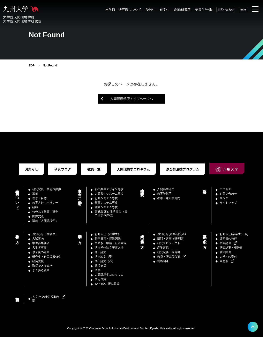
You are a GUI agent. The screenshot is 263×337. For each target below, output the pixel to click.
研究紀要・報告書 (168, 252)
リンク (224, 198)
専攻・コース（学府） (80, 193)
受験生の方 (17, 235)
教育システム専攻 (106, 202)
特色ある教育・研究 (45, 211)
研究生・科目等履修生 (46, 256)
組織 (35, 207)
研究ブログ (62, 169)
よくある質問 (41, 270)
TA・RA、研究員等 (107, 283)
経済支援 (38, 261)
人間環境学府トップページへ (131, 99)
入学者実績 (39, 247)
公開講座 (225, 243)
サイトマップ (228, 202)
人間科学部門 (165, 189)
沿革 (35, 193)
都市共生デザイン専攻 (109, 189)
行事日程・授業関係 (108, 238)
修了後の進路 (41, 252)
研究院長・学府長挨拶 (46, 189)
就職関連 (163, 261)
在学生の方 (80, 235)
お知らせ (31, 169)
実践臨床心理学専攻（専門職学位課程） (111, 213)
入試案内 (38, 238)
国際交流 (38, 216)
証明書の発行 (228, 238)
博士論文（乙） (105, 261)
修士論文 (100, 252)
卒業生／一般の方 (205, 237)
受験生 (151, 9)
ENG (243, 9)
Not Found (50, 65)
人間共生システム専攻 (109, 193)
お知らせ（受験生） (45, 234)
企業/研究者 (182, 9)
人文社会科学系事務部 (45, 298)
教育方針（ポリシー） (46, 202)
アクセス (225, 189)
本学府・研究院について (123, 9)
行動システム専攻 (106, 198)
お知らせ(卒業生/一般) (234, 234)
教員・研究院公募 (168, 256)
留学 (97, 270)
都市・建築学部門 (168, 198)
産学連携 (163, 247)
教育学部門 (164, 193)
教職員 (17, 295)
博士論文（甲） (105, 256)
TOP (32, 65)
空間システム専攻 (106, 207)
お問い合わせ (226, 9)
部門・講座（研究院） (142, 189)
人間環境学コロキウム (133, 169)
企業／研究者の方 (142, 237)
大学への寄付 (228, 256)
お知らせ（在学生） (108, 234)
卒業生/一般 (203, 9)
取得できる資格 (42, 265)
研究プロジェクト (168, 243)
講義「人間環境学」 (45, 220)
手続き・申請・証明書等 (110, 243)
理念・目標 (39, 198)
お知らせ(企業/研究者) (171, 234)
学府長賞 (100, 279)
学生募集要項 (41, 243)
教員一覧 (93, 169)
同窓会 (224, 261)
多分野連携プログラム (182, 169)
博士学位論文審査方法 (109, 247)
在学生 (165, 9)
